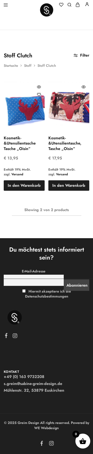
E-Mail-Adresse (33, 271)
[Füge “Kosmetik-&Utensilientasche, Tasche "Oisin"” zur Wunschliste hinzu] (84, 95)
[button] (24, 185)
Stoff (27, 65)
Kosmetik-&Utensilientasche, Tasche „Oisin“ (64, 143)
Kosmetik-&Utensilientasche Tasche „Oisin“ (20, 143)
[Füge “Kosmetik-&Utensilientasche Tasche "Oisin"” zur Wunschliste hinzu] (39, 95)
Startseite (11, 65)
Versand (17, 174)
